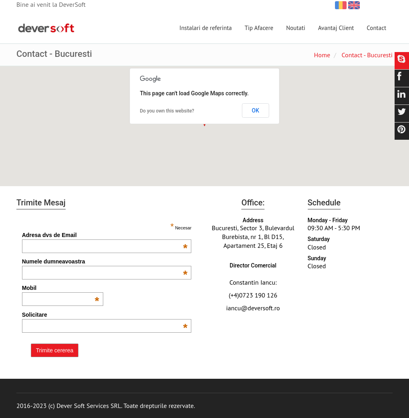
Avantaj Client (336, 28)
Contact (376, 28)
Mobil (60, 288)
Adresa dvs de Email (105, 235)
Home (322, 55)
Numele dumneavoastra (105, 261)
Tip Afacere (259, 28)
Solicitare (105, 314)
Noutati (295, 28)
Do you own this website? (167, 111)
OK (255, 110)
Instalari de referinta (205, 28)
